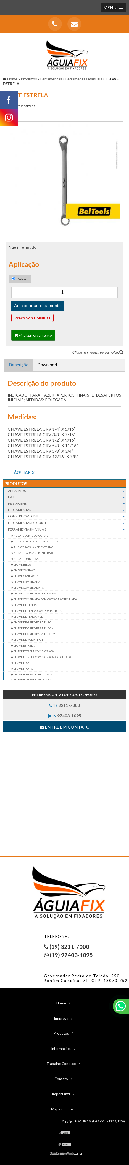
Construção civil (67, 516)
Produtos (15, 483)
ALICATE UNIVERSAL (26, 558)
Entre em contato (65, 726)
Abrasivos (67, 491)
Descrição (18, 365)
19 (64, 705)
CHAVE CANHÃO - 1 (26, 576)
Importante (61, 1094)
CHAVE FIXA (21, 662)
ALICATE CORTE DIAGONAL (30, 535)
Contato (61, 1079)
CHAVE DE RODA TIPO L (28, 639)
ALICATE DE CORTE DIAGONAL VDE (35, 541)
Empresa (61, 1018)
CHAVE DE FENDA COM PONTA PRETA (37, 610)
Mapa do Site (62, 1109)
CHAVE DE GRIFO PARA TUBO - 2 (34, 634)
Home (61, 1003)
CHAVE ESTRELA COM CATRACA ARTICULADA (42, 657)
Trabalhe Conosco (61, 1063)
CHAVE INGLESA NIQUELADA (32, 680)
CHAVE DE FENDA (25, 605)
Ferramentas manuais (67, 529)
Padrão (19, 279)
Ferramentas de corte (67, 523)
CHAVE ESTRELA (24, 645)
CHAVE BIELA (22, 564)
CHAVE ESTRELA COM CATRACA (33, 651)
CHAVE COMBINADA (26, 581)
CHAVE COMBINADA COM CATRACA (36, 593)
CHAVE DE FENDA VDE (28, 616)
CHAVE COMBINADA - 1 (28, 587)
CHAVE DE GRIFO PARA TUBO (32, 622)
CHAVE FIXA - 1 (23, 668)
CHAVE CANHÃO (24, 570)
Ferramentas (67, 510)
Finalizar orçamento (33, 335)
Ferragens (67, 503)
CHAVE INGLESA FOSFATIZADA (33, 674)
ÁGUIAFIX (24, 472)
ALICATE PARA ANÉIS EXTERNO (33, 547)
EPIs (67, 497)
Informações (61, 1048)
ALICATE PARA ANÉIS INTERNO (33, 553)
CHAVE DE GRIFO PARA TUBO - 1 (34, 628)
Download (47, 365)
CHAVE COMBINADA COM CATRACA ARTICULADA (45, 599)
